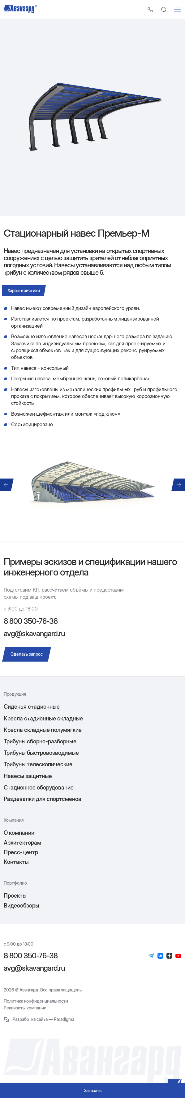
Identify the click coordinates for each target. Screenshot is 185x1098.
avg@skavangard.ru (34, 633)
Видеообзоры (21, 905)
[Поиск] (164, 9)
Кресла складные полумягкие (43, 730)
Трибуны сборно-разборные (40, 741)
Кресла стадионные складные (43, 718)
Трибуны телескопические (38, 764)
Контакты (16, 862)
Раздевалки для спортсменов (42, 799)
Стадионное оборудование (39, 787)
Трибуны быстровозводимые (41, 753)
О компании (19, 832)
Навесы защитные (28, 776)
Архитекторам (22, 842)
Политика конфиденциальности (36, 1001)
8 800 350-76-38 (31, 621)
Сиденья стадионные (32, 706)
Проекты (15, 895)
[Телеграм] (151, 955)
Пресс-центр (21, 852)
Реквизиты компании (25, 1007)
